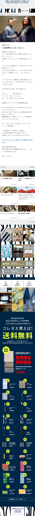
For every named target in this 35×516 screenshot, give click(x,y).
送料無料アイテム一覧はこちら (17, 499)
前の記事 (32, 167)
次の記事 (3, 167)
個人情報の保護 (17, 512)
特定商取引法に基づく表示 (17, 508)
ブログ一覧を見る (31, 222)
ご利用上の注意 (17, 510)
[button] (33, 11)
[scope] (4, 11)
